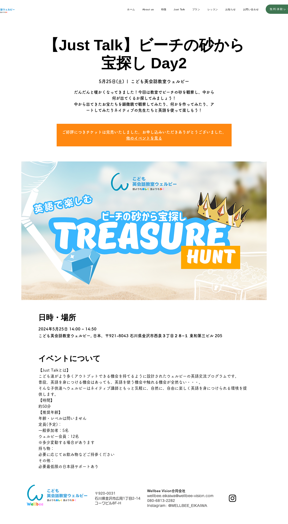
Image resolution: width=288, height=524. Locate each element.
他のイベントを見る (144, 138)
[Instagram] (232, 498)
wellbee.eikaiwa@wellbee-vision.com (180, 496)
